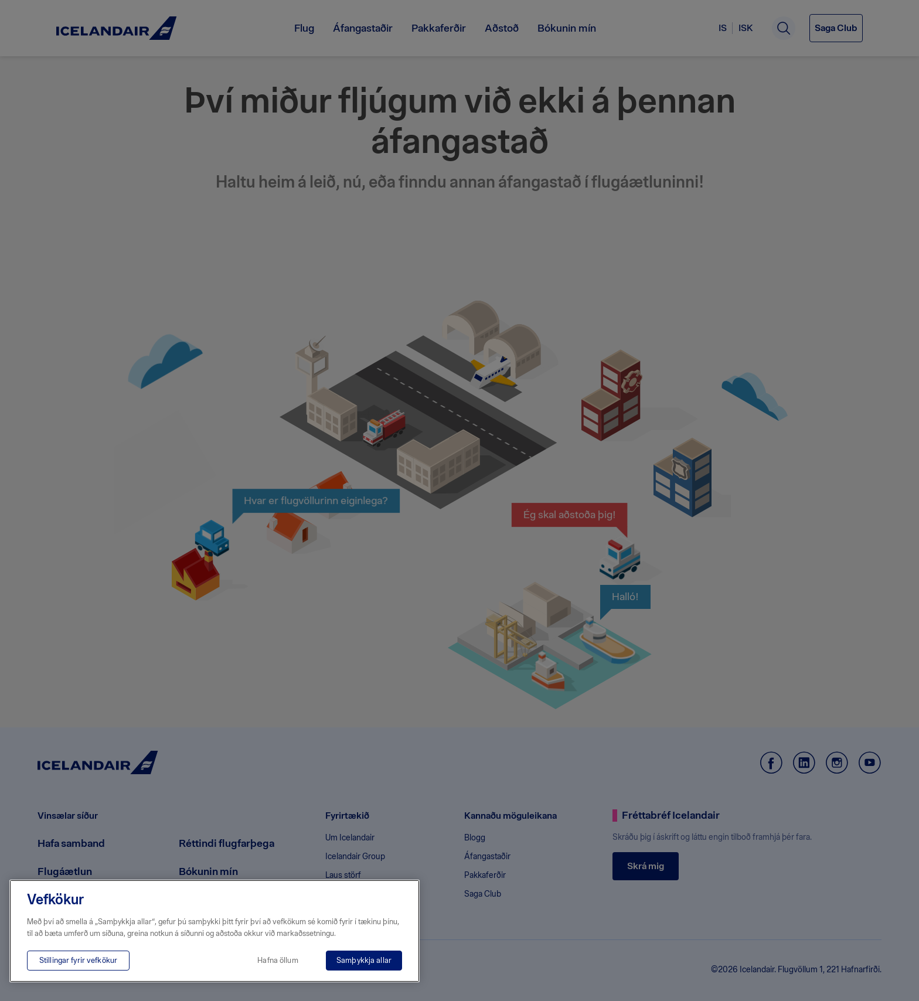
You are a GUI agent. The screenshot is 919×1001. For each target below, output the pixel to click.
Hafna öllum (277, 960)
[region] (214, 931)
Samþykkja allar (364, 960)
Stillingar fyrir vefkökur (78, 960)
